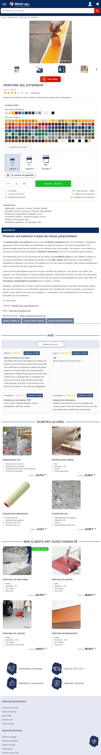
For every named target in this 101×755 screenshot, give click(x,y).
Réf (4, 90)
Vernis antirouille (8, 724)
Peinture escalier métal (10, 753)
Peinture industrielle (9, 712)
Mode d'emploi (11, 321)
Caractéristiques (34, 321)
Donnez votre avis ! (50, 344)
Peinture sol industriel (10, 741)
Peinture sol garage (9, 737)
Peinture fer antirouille (10, 708)
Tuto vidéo (52, 79)
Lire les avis (35, 93)
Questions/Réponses (60, 321)
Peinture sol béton (8, 745)
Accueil (3, 17)
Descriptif (9, 230)
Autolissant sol (7, 749)
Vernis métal (6, 716)
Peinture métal (7, 720)
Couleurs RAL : (12, 105)
